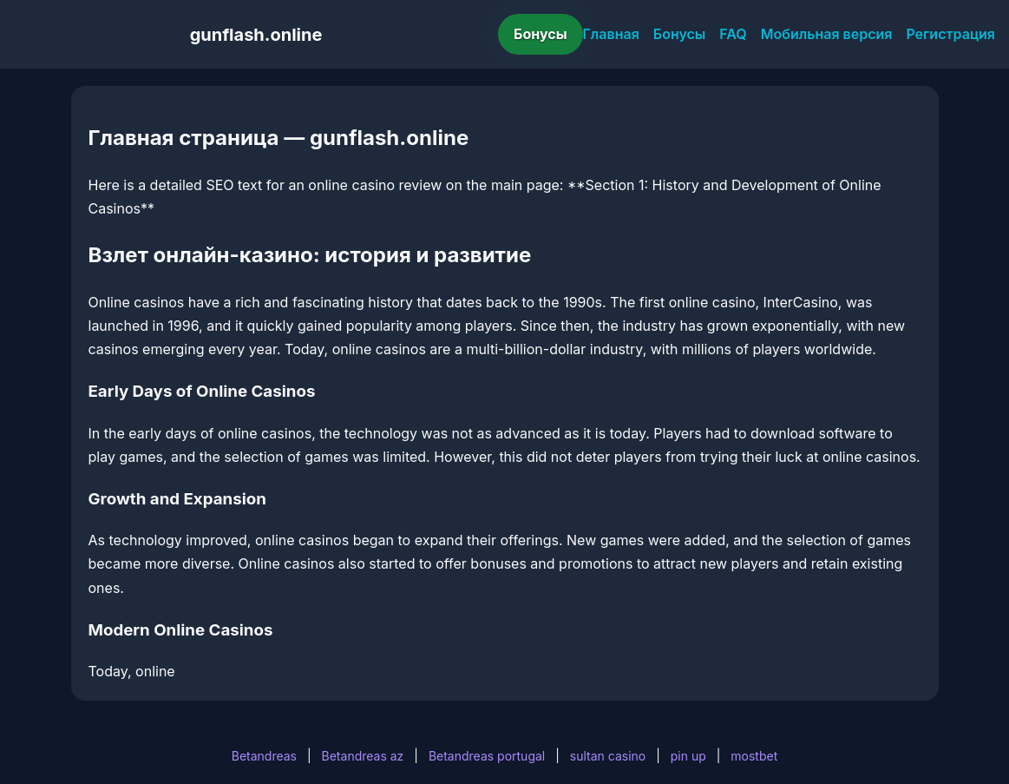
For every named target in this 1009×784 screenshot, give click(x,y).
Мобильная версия (827, 34)
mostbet (754, 755)
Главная (611, 34)
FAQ (732, 34)
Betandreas (264, 755)
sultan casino (607, 755)
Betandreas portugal (487, 755)
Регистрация (950, 34)
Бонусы (540, 34)
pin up (688, 755)
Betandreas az (363, 755)
